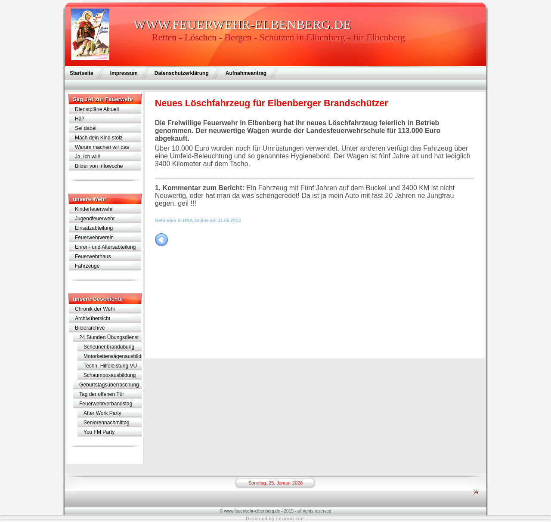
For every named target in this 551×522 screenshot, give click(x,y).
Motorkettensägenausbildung (113, 356)
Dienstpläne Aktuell (97, 109)
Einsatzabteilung (94, 228)
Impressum (124, 73)
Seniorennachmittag (107, 423)
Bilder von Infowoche (99, 166)
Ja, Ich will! (87, 157)
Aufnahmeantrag (246, 73)
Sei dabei (85, 128)
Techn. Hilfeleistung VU (110, 366)
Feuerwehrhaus (93, 256)
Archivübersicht (92, 318)
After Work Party (102, 413)
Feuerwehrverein (94, 238)
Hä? (79, 119)
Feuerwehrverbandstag (105, 404)
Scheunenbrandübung (109, 347)
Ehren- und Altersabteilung (105, 247)
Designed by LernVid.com (275, 518)
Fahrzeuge (87, 266)
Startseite (81, 73)
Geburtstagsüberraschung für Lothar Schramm (109, 385)
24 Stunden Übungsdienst (109, 337)
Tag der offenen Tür (101, 394)
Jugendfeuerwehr (95, 219)
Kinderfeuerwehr (94, 209)
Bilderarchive (90, 328)
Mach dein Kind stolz (99, 138)
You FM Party (99, 432)
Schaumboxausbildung (110, 375)
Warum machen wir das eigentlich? (102, 148)
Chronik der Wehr (95, 309)
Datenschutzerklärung (182, 73)
